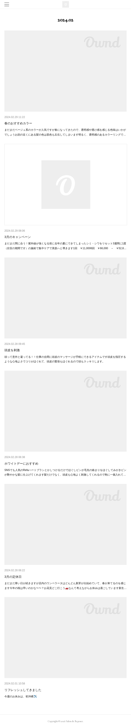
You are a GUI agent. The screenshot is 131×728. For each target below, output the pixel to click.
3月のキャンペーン (17, 237)
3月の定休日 (13, 576)
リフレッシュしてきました (22, 690)
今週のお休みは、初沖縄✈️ (20, 696)
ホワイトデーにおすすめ (21, 463)
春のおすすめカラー (18, 123)
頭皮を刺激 (12, 350)
